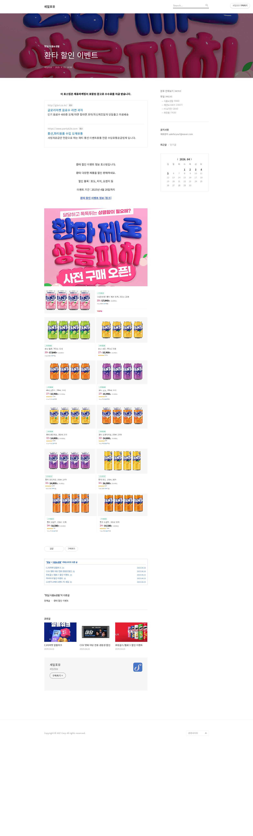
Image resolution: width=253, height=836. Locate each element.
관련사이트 (193, 823)
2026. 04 (185, 159)
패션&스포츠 (173, 104)
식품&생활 (56, 652)
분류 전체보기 (170, 91)
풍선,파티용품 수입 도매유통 (65, 133)
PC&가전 (171, 108)
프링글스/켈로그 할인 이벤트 (57, 665)
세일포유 (49, 6)
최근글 (163, 144)
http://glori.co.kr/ (57, 105)
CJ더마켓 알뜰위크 (53, 658)
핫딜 (48, 652)
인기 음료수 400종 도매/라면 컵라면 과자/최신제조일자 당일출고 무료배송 (88, 114)
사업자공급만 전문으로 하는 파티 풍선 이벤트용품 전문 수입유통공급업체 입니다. (92, 137)
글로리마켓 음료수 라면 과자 (65, 110)
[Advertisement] (95, 173)
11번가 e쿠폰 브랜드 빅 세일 (57, 672)
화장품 (170, 112)
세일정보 (54, 759)
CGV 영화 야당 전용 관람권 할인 (59, 661)
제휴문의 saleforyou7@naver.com (176, 134)
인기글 (173, 144)
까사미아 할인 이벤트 (54, 668)
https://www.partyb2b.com (63, 128)
